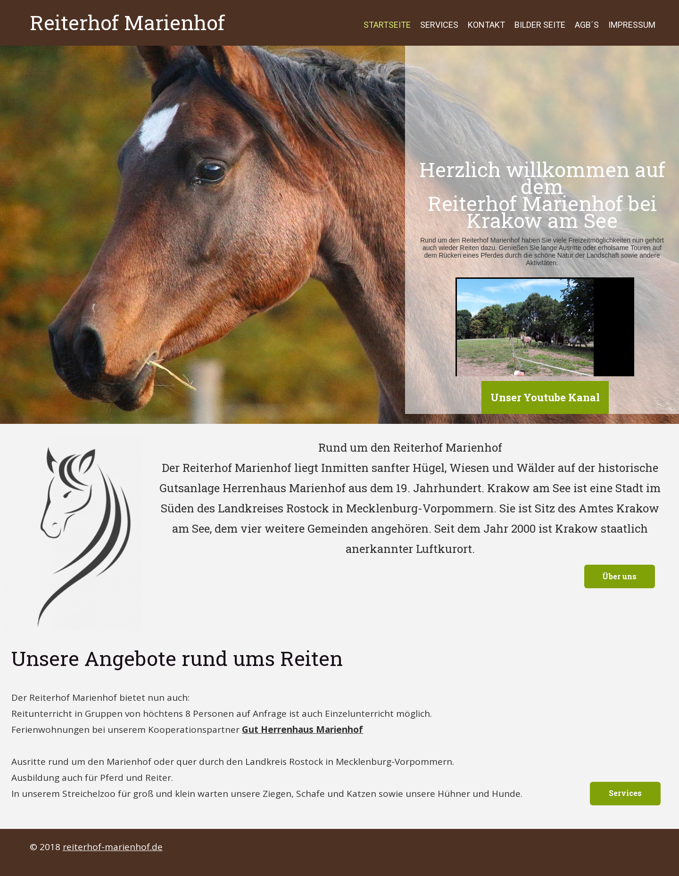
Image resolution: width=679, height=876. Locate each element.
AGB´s (587, 25)
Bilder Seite (539, 25)
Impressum (631, 25)
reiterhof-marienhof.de (113, 847)
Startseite (387, 25)
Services (439, 25)
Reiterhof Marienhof (127, 22)
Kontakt (486, 25)
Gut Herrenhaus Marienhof (302, 729)
